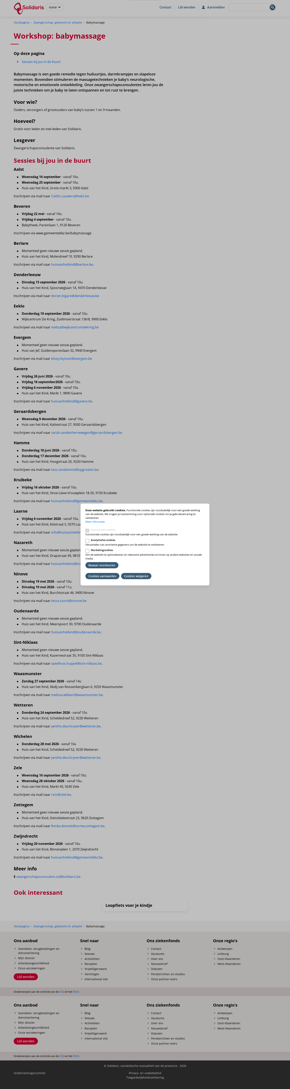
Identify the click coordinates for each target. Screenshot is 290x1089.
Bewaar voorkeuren (101, 565)
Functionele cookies (103, 530)
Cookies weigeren (136, 576)
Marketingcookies (102, 550)
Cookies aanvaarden (102, 576)
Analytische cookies (103, 540)
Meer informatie (95, 521)
